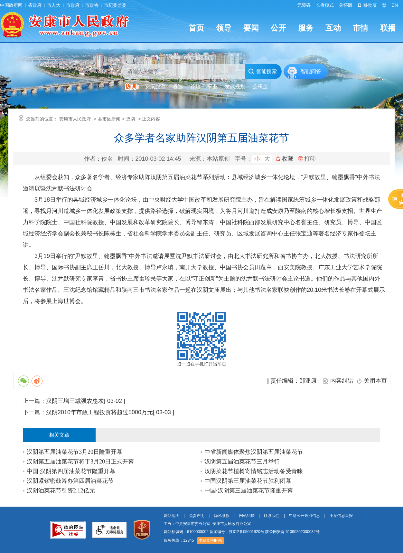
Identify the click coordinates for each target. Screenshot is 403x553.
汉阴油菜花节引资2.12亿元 (61, 490)
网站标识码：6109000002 (242, 531)
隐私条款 (222, 515)
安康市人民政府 (75, 118)
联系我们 (271, 515)
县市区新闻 (109, 118)
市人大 (54, 5)
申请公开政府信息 (304, 515)
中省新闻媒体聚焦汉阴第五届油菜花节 (253, 452)
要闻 (251, 28)
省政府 (35, 5)
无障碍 (304, 5)
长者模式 (325, 5)
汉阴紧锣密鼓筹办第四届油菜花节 (70, 481)
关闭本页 (375, 380)
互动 (333, 28)
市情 (360, 28)
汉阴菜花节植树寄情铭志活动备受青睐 (253, 471)
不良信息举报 (341, 515)
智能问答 (311, 71)
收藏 (287, 159)
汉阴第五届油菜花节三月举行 (242, 461)
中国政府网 (11, 5)
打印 (307, 159)
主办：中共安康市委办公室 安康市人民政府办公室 (207, 523)
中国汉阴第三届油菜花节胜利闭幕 (247, 481)
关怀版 (345, 5)
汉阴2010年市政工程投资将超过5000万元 (99, 412)
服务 (306, 28)
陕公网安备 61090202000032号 (292, 531)
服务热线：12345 (179, 540)
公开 (278, 28)
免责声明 (196, 515)
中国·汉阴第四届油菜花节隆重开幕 (71, 471)
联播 (388, 28)
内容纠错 (341, 380)
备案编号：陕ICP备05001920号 (237, 531)
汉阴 (130, 118)
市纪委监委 (115, 5)
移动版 (367, 5)
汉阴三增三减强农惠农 (75, 401)
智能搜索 (262, 71)
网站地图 (171, 515)
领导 (223, 28)
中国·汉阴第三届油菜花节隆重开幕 (248, 490)
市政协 (91, 5)
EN (395, 5)
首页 (196, 28)
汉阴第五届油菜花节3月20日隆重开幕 (74, 452)
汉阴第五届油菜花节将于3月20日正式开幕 (80, 461)
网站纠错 (247, 515)
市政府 (73, 5)
